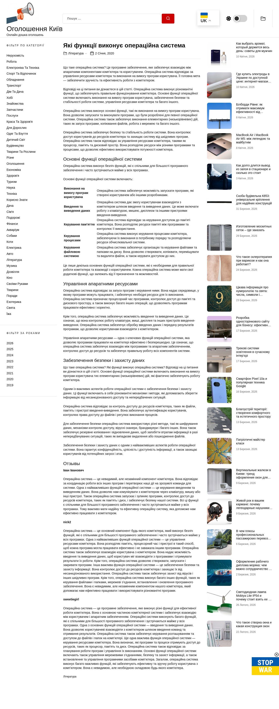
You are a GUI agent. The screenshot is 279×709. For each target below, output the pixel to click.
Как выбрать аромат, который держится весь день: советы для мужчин (254, 47)
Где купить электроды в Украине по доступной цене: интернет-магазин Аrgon (253, 79)
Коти (10, 242)
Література (14, 260)
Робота (12, 61)
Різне (10, 157)
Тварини (12, 290)
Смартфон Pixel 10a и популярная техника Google (251, 382)
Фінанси (12, 223)
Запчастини (15, 109)
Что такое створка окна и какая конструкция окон (254, 624)
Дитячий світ (16, 139)
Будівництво (15, 145)
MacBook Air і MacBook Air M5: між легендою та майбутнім (253, 138)
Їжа (9, 314)
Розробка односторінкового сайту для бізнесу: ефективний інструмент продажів (253, 323)
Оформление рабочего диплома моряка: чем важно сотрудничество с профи (253, 567)
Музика (12, 265)
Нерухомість (15, 55)
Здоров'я (13, 175)
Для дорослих (17, 127)
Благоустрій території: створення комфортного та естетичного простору (253, 412)
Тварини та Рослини (21, 151)
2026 (10, 343)
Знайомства (15, 103)
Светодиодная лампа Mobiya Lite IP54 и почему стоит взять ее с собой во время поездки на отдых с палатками (253, 599)
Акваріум (13, 230)
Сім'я (10, 211)
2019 (10, 385)
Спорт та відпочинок (21, 73)
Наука (11, 187)
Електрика (14, 247)
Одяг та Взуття (17, 133)
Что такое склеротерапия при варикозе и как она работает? (254, 260)
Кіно (9, 277)
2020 (10, 379)
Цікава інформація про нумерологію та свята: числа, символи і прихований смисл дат (252, 293)
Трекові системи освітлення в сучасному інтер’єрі (253, 351)
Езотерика (14, 302)
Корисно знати (17, 200)
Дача (10, 205)
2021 (10, 373)
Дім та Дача (15, 91)
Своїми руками (17, 284)
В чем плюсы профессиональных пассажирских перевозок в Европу (253, 536)
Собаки (12, 235)
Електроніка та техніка (23, 67)
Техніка (12, 193)
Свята (11, 307)
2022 (10, 367)
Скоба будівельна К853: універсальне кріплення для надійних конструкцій (254, 199)
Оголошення (15, 163)
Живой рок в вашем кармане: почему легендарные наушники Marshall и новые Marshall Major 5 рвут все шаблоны (254, 510)
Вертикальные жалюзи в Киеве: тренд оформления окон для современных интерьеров (253, 477)
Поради (12, 295)
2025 (10, 349)
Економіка (14, 169)
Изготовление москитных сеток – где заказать (254, 228)
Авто (10, 253)
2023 (10, 361)
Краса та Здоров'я (20, 121)
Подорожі (13, 217)
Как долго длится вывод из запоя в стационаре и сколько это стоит (253, 169)
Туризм (12, 181)
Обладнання (15, 79)
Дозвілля (13, 272)
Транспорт (14, 85)
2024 (10, 355)
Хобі (10, 97)
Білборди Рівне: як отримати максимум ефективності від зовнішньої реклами (250, 110)
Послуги (12, 115)
